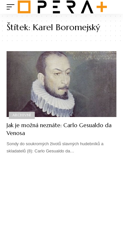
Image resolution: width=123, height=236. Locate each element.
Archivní (21, 115)
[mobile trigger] (12, 6)
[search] (111, 7)
